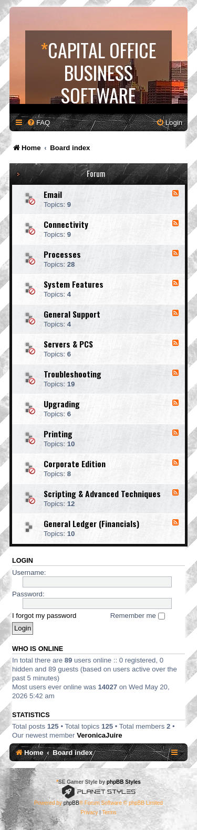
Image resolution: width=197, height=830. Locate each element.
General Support (72, 314)
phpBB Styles (124, 782)
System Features (73, 284)
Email (53, 194)
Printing (58, 433)
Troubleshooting (72, 373)
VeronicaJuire (99, 735)
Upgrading (62, 403)
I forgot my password (44, 615)
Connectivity (66, 224)
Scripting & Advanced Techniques (102, 493)
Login (22, 560)
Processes (62, 254)
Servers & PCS (68, 344)
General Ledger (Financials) (91, 523)
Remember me (137, 615)
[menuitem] (38, 122)
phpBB (71, 803)
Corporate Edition (75, 463)
